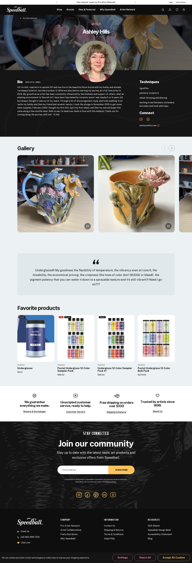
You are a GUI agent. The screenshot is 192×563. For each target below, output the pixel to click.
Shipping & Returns (116, 412)
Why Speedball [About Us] (107, 9)
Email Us (23, 531)
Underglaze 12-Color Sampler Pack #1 (115, 369)
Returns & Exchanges (34, 411)
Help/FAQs (109, 538)
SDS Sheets (154, 525)
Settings (123, 557)
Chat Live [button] (23, 542)
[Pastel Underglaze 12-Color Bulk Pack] (156, 338)
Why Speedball (67, 538)
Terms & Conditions (113, 534)
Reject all (145, 557)
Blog (150, 538)
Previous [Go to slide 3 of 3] (56, 2)
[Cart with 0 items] (184, 9)
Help (171, 2)
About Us (157, 411)
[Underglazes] (35, 338)
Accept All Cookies (174, 557)
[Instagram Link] (141, 119)
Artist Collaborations (70, 530)
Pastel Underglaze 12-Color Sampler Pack (73, 369)
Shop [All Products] (59, 9)
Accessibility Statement (160, 534)
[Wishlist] (177, 9)
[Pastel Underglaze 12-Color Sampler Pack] (75, 338)
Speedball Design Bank (159, 530)
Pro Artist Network (70, 525)
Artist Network (127, 9)
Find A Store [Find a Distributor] (181, 2)
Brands (70, 9)
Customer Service (75, 412)
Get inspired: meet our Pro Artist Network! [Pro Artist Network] (96, 2)
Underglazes (25, 368)
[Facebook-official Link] (148, 119)
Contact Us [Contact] (109, 525)
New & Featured (87, 9)
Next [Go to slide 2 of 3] (135, 2)
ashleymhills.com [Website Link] (149, 125)
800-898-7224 (28, 537)
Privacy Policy (111, 482)
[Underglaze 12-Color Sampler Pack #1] (116, 338)
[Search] (163, 9)
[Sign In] (169, 9)
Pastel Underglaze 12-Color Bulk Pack (154, 369)
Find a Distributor (69, 534)
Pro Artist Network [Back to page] (30, 18)
